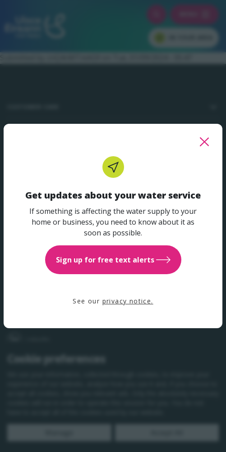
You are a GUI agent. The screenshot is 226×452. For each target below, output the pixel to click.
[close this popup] (204, 142)
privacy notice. (127, 301)
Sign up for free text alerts (113, 260)
